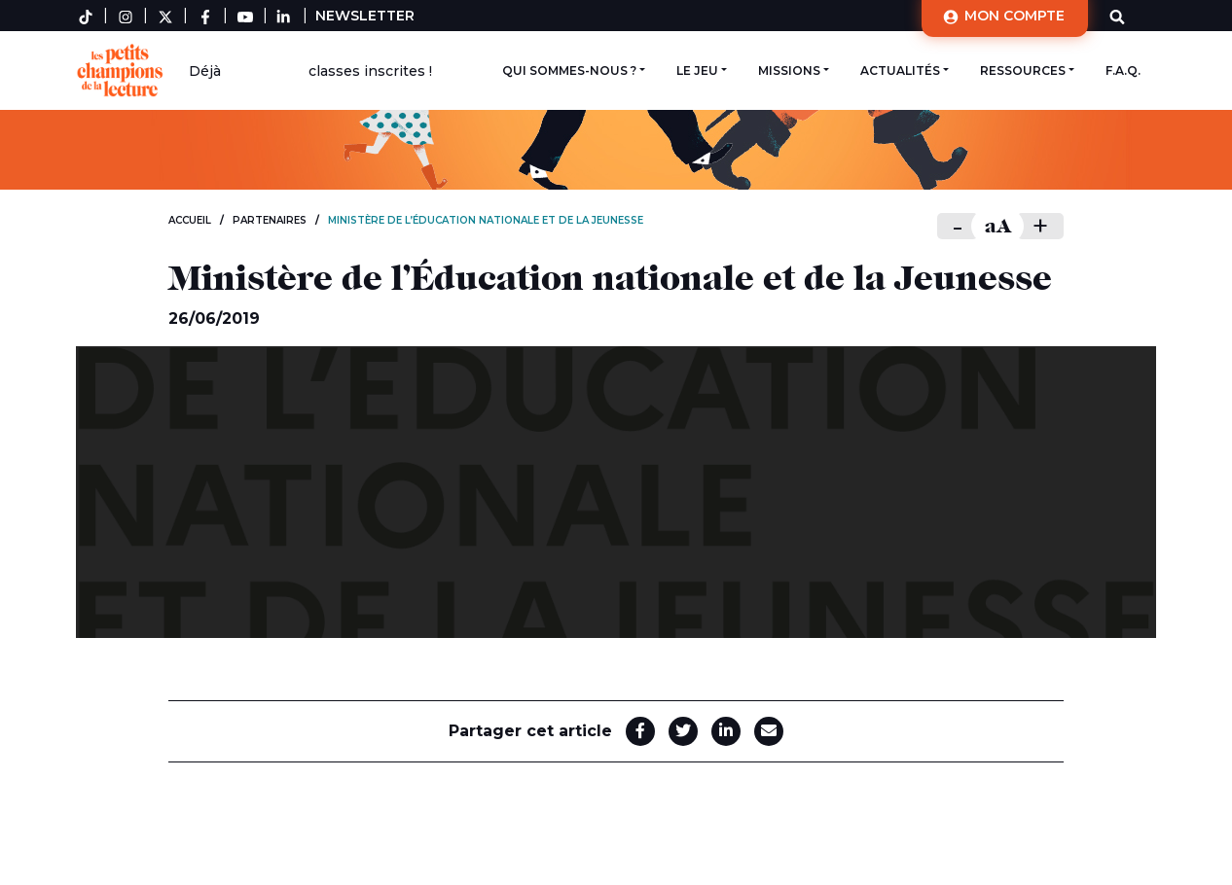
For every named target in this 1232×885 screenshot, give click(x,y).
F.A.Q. (1123, 70)
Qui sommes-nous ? (569, 70)
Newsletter (365, 15)
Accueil (189, 220)
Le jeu (697, 70)
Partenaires (270, 220)
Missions (789, 70)
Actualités (900, 70)
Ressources (1023, 70)
